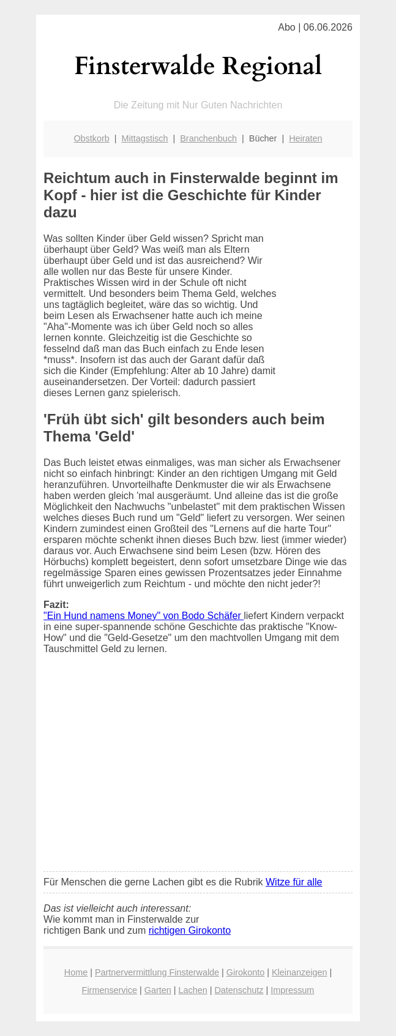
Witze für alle (294, 882)
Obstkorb (91, 138)
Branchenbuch (208, 138)
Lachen (192, 990)
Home (76, 972)
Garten (157, 990)
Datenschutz (238, 990)
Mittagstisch (145, 138)
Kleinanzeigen (299, 972)
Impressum (292, 990)
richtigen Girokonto (190, 930)
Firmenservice (109, 990)
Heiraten (305, 138)
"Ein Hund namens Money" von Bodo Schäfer (143, 615)
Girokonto (245, 972)
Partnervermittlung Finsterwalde (157, 972)
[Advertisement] (198, 771)
